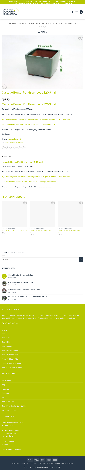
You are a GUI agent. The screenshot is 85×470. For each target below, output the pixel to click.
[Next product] (40, 27)
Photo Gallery (67, 463)
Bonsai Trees (6, 338)
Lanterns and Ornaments (11, 363)
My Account (6, 380)
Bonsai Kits (6, 342)
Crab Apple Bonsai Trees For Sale (20, 282)
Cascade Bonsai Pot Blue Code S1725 (14, 231)
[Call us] (69, 3)
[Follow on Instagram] (65, 3)
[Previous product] (44, 27)
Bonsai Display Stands (10, 350)
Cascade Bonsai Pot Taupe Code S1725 (40, 232)
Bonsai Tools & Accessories (12, 367)
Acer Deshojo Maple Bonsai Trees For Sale (24, 289)
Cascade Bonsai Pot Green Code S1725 (69, 232)
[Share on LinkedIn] (23, 147)
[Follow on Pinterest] (12, 323)
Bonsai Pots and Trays (33, 23)
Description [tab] (7, 156)
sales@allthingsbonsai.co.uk (12, 422)
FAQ (3, 397)
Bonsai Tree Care (8, 401)
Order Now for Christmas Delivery (21, 275)
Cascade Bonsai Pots (63, 23)
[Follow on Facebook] (63, 3)
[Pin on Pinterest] (19, 147)
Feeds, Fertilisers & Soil (10, 359)
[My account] (72, 11)
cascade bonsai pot (18, 142)
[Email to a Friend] (15, 147)
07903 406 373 (7, 425)
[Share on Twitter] (12, 147)
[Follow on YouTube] (71, 3)
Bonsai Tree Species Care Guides (14, 406)
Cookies (34, 463)
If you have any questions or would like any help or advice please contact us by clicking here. (36, 119)
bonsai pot (8, 142)
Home (12, 23)
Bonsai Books (7, 346)
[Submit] (81, 259)
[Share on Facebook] (8, 147)
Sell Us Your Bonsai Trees (11, 449)
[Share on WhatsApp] (4, 147)
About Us (5, 389)
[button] (76, 12)
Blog (3, 385)
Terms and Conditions (10, 410)
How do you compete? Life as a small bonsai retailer (27, 297)
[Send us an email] (67, 3)
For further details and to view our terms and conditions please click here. (29, 124)
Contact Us (6, 393)
